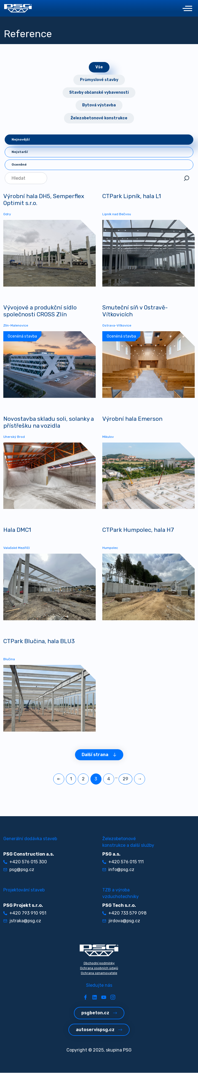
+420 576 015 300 (25, 862)
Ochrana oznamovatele (99, 973)
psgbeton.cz (99, 1013)
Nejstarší (20, 152)
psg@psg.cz (18, 869)
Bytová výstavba (99, 105)
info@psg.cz (118, 869)
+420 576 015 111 (123, 862)
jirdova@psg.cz (121, 921)
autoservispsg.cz (99, 1029)
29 (125, 779)
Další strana (99, 754)
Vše (99, 67)
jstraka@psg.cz (22, 921)
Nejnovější (21, 139)
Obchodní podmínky (99, 963)
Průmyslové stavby (99, 79)
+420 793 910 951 (24, 913)
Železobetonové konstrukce (99, 118)
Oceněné (19, 164)
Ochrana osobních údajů (99, 968)
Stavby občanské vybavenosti (99, 92)
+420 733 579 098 (124, 913)
